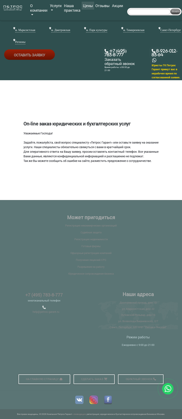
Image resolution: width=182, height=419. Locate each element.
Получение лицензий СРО (91, 259)
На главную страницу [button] (44, 379)
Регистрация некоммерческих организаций (91, 225)
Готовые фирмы (91, 246)
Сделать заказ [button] (94, 379)
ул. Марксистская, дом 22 (138, 309)
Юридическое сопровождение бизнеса (91, 273)
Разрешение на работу (91, 266)
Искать (176, 11)
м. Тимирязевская (133, 30)
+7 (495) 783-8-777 (44, 295)
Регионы (20, 42)
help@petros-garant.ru (46, 312)
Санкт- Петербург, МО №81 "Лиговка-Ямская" (138, 327)
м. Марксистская (25, 30)
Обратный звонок (141, 379)
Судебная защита (91, 232)
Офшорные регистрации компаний (91, 253)
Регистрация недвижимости (91, 239)
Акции (117, 5)
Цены (88, 5)
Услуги (55, 7)
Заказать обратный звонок (120, 62)
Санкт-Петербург (170, 30)
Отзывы (102, 5)
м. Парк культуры (96, 30)
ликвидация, (80, 414)
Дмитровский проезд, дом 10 (138, 302)
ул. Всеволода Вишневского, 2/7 (138, 321)
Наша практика (72, 8)
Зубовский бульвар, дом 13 (138, 315)
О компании (38, 9)
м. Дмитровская (60, 30)
